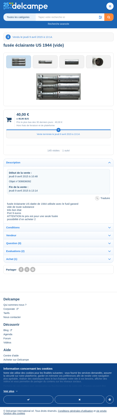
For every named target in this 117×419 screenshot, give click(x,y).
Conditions (13, 228)
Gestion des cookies (14, 414)
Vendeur (11, 236)
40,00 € (58, 123)
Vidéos (7, 343)
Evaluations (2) (15, 252)
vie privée (101, 412)
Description (13, 163)
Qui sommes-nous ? (14, 305)
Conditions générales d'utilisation (75, 412)
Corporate (10, 309)
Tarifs (6, 314)
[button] (100, 17)
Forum (7, 339)
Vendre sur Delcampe (15, 364)
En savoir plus (49, 391)
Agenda (7, 335)
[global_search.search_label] (70, 17)
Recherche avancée (58, 23)
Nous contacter (12, 318)
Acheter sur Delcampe (16, 360)
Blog (7, 331)
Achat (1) (11, 260)
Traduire (102, 199)
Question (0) (13, 244)
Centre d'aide (11, 356)
